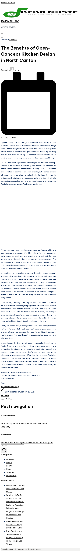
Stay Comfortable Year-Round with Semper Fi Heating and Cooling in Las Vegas (14, 537)
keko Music (10, 21)
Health (9, 466)
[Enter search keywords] (12, 445)
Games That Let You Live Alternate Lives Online (15, 488)
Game (9, 462)
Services (13, 39)
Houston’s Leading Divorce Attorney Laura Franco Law (14, 524)
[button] (7, 399)
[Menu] (2, 33)
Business (10, 459)
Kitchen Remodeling (10, 387)
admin (5, 395)
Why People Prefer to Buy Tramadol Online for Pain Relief (15, 498)
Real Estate (11, 476)
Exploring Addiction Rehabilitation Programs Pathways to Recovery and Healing (15, 511)
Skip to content (8, 2)
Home (9, 469)
